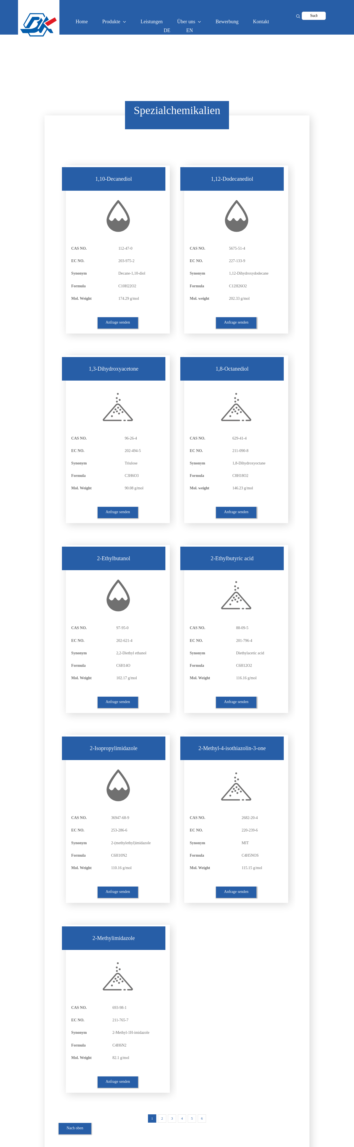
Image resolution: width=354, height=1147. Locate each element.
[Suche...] (314, 16)
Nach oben (75, 1128)
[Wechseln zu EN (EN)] (191, 30)
